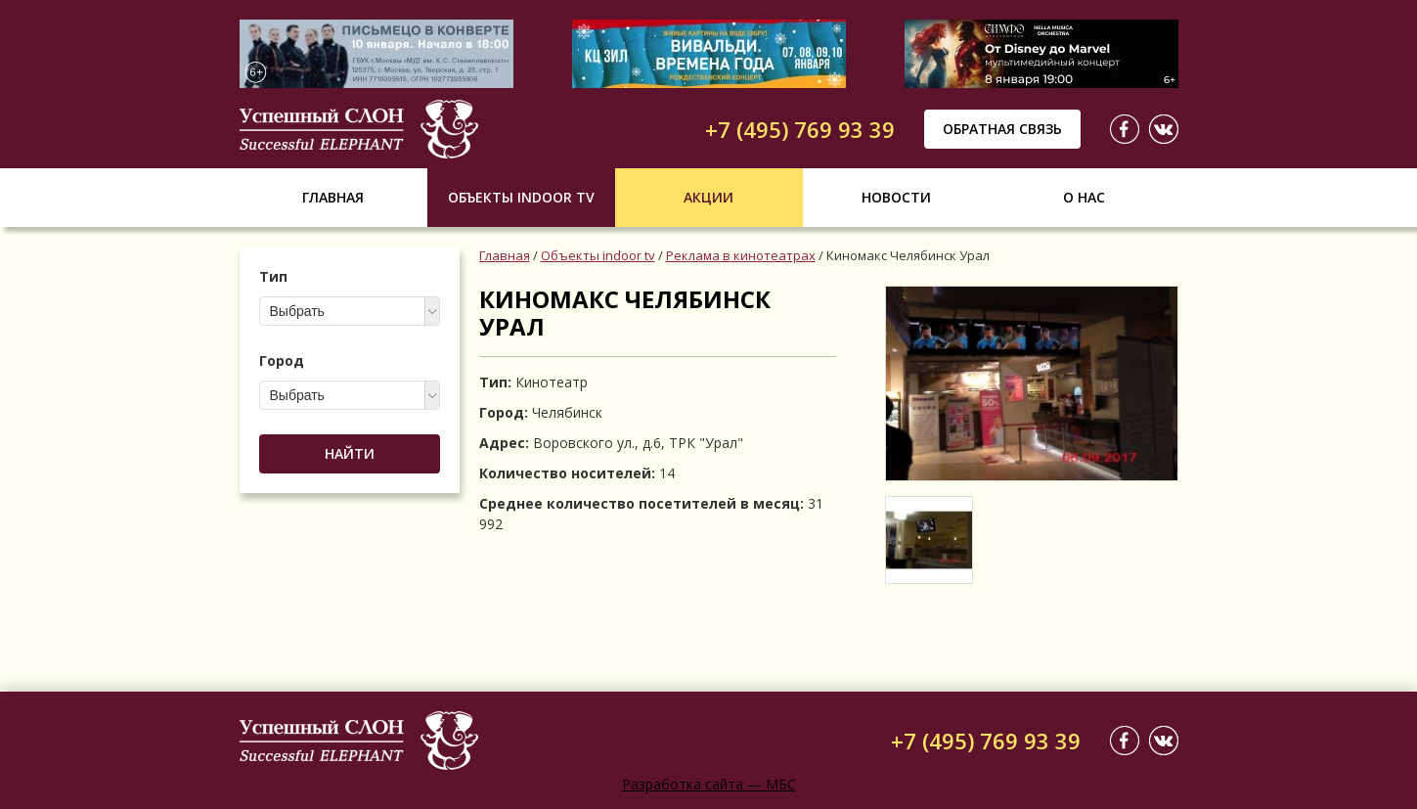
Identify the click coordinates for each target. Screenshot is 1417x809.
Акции (708, 197)
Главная (333, 197)
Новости (896, 197)
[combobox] (349, 311)
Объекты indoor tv (521, 197)
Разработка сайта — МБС (709, 784)
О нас (1084, 197)
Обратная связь (1002, 128)
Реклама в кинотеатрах (741, 255)
